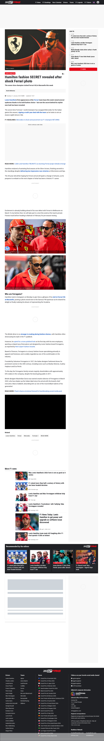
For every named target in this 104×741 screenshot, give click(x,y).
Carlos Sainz (9, 701)
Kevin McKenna (10, 90)
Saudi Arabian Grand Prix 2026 (48, 688)
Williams (23, 703)
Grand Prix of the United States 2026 (49, 723)
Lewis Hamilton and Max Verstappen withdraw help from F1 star (81, 43)
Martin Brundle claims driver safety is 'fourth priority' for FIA (84, 50)
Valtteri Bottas (10, 728)
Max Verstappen (10, 696)
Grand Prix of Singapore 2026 (47, 721)
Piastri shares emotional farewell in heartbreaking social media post (38, 391)
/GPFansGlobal (76, 686)
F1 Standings (47, 2)
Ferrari (36, 100)
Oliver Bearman (10, 708)
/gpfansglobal (75, 678)
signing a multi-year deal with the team (32, 112)
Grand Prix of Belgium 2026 (47, 706)
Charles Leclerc (10, 681)
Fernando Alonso (10, 713)
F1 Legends (79, 2)
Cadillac (23, 686)
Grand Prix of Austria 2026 (46, 701)
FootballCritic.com (91, 733)
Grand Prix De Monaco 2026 (47, 696)
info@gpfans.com (76, 711)
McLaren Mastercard (26, 693)
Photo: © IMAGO (10, 68)
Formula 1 (35, 436)
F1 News (38, 2)
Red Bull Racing (25, 701)
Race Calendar (57, 2)
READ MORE (44, 436)
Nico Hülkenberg (10, 725)
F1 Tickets (88, 2)
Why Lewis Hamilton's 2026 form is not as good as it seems (83, 64)
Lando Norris (9, 683)
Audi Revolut (24, 683)
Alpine (22, 678)
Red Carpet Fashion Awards (25, 347)
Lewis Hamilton (10, 73)
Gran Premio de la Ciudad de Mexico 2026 (50, 725)
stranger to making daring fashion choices (36, 334)
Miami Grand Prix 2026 (45, 691)
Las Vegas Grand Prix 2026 (47, 730)
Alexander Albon (10, 698)
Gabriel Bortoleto (10, 723)
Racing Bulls (24, 698)
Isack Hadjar (9, 693)
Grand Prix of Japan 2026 (46, 683)
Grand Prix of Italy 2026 (46, 713)
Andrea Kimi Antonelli (11, 703)
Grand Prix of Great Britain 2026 (48, 703)
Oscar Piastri (9, 686)
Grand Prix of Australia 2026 (47, 678)
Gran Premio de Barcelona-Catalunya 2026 (51, 698)
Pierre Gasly (9, 691)
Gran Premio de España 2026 (47, 716)
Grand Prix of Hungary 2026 (47, 708)
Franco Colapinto (10, 688)
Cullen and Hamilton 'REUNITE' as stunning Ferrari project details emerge (40, 164)
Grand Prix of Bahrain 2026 (47, 686)
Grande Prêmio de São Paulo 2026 (48, 728)
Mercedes (27, 436)
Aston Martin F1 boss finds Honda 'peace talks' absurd (83, 57)
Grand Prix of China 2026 (46, 681)
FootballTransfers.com (77, 733)
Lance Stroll (9, 716)
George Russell (10, 706)
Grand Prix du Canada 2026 (47, 693)
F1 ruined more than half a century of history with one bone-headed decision (84, 36)
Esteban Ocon (9, 711)
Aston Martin (24, 681)
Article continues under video (35, 124)
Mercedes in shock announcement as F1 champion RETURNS (37, 120)
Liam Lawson (9, 718)
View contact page (75, 725)
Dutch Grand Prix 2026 (45, 711)
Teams (72, 2)
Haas (22, 691)
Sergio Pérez (9, 730)
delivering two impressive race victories (34, 171)
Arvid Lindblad (9, 721)
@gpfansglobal (76, 681)
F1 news (83, 69)
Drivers (65, 2)
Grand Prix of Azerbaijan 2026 (47, 718)
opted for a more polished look (24, 341)
